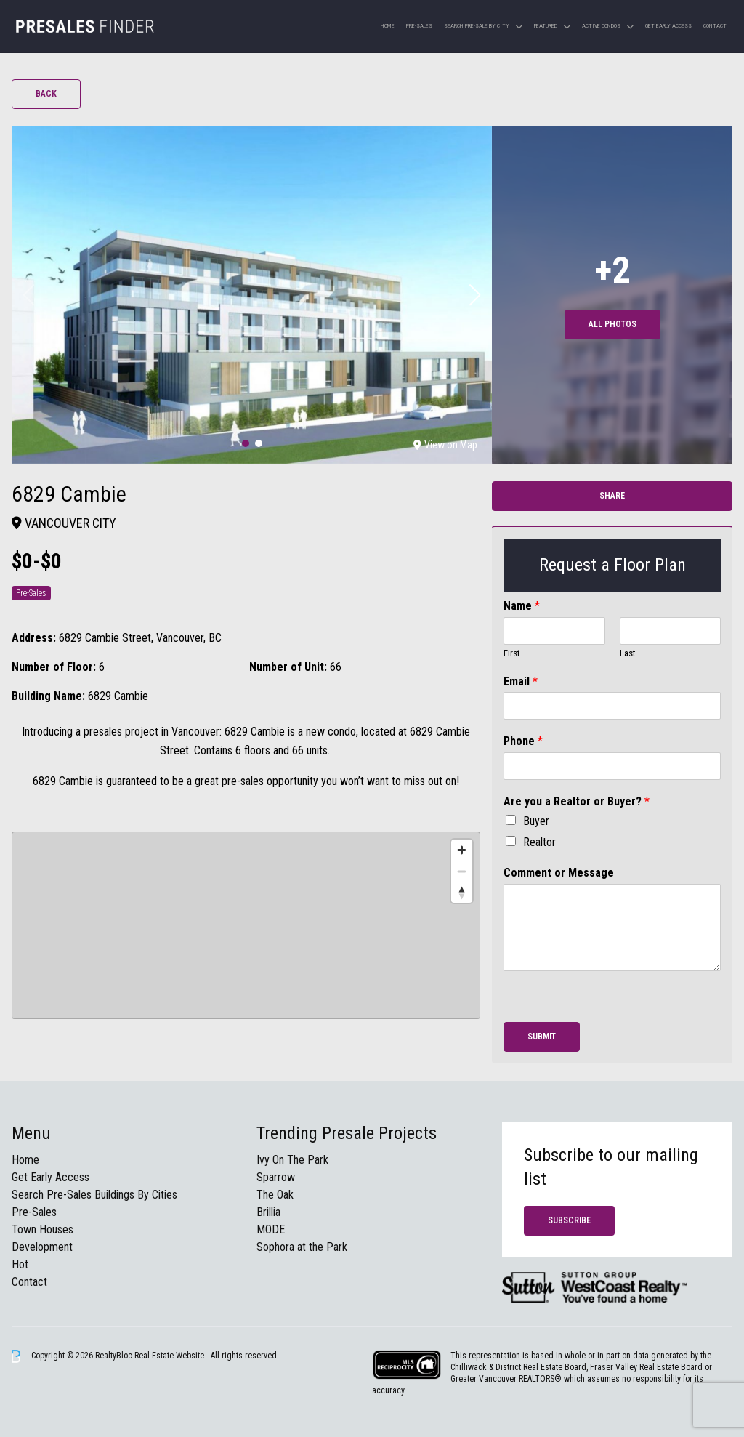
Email (521, 681)
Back (46, 94)
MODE (270, 1229)
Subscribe (569, 1220)
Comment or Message (559, 872)
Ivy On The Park (292, 1160)
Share (612, 496)
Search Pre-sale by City (476, 26)
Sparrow (275, 1177)
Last (628, 653)
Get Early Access (668, 26)
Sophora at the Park (301, 1247)
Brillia (268, 1212)
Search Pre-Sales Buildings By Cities (94, 1194)
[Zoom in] (461, 850)
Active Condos (601, 26)
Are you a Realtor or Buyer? (577, 801)
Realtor (539, 842)
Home (388, 26)
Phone (523, 741)
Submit (541, 1036)
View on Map (445, 445)
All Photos (612, 324)
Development (42, 1247)
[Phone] (612, 766)
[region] (246, 925)
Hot (20, 1264)
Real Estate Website (170, 1356)
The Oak (275, 1194)
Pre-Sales (419, 26)
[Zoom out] (461, 871)
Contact (715, 26)
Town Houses (42, 1229)
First (512, 653)
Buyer (536, 821)
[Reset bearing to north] (461, 892)
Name (522, 606)
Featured (545, 26)
